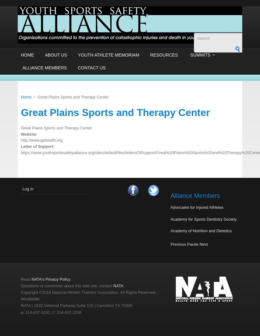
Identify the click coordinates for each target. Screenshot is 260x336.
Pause (192, 244)
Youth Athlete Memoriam (108, 55)
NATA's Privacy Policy (50, 279)
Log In (28, 189)
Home (27, 55)
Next (204, 244)
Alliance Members (44, 67)
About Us (56, 55)
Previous (178, 244)
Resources (164, 55)
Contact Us (92, 67)
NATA (118, 285)
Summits (200, 55)
